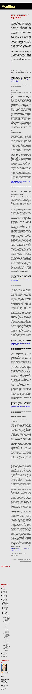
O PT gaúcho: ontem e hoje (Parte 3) (6, 643)
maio (5, 611)
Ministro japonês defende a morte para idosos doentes (6, 623)
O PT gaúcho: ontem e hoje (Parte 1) (6, 649)
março (5, 613)
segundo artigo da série (21, 36)
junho (5, 609)
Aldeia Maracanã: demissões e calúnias (6, 635)
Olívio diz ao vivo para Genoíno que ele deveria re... (6, 639)
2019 (4, 593)
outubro (5, 604)
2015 (4, 599)
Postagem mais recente (17, 559)
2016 (4, 598)
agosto (5, 607)
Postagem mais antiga (25, 561)
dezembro (6, 603)
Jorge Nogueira (6, 672)
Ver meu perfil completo (4, 688)
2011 (4, 653)
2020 (4, 592)
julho (5, 608)
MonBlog (8, 6)
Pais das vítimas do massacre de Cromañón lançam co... (6, 619)
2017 (4, 596)
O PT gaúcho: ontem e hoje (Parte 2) (6, 646)
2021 (4, 591)
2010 (4, 654)
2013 (4, 602)
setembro (6, 605)
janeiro (5, 616)
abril (5, 612)
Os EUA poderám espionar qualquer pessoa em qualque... (6, 630)
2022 (4, 589)
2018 (4, 595)
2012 (4, 652)
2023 (4, 588)
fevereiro (6, 614)
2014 (4, 600)
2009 (4, 656)
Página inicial (27, 559)
